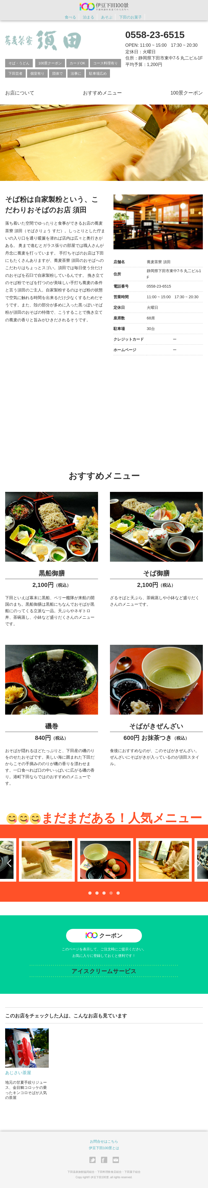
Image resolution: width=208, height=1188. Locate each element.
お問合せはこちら (104, 1141)
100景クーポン (50, 63)
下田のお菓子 (130, 17)
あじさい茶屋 (18, 1072)
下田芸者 (15, 73)
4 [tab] (111, 892)
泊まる (88, 17)
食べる (70, 17)
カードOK (77, 63)
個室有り (37, 73)
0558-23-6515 (155, 34)
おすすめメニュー (102, 93)
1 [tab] (90, 892)
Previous (11, 863)
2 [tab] (97, 892)
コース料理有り (105, 63)
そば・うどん (19, 63)
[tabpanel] (104, 859)
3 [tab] (104, 892)
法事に (76, 73)
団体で (57, 73)
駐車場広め (98, 73)
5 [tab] (118, 892)
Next (197, 863)
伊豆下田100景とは (104, 1148)
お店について (19, 93)
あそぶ (106, 17)
